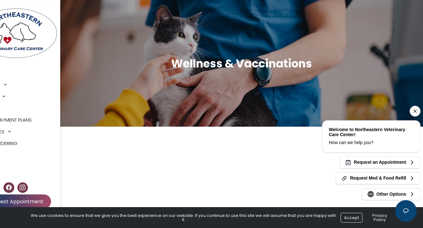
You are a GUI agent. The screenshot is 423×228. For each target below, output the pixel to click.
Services (16, 91)
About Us (17, 79)
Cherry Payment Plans (33, 114)
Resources (19, 126)
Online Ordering (26, 138)
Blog (12, 149)
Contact (17, 161)
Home (12, 67)
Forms (14, 102)
